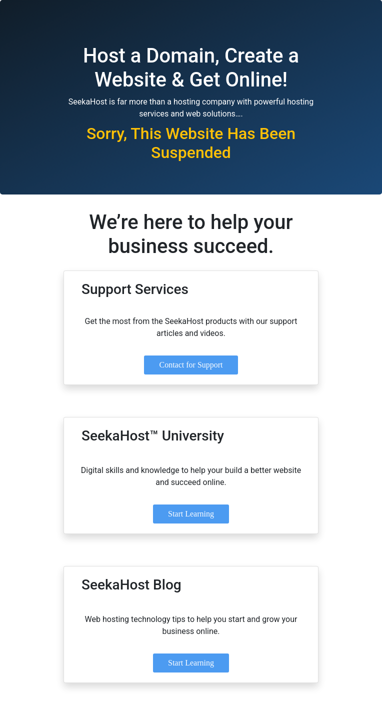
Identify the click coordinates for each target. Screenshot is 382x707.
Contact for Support (190, 364)
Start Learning (191, 514)
